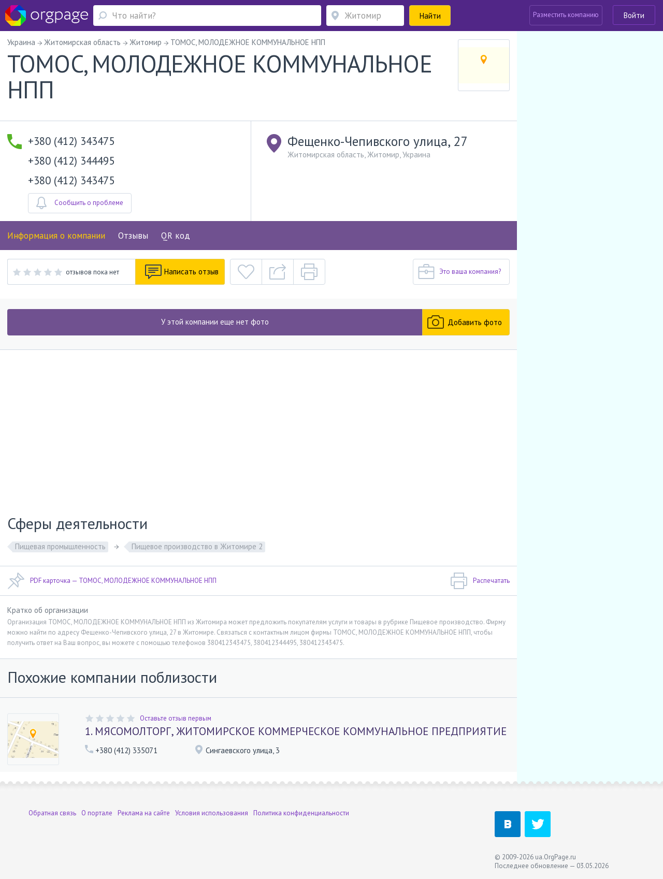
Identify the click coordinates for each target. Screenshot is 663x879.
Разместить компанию (566, 14)
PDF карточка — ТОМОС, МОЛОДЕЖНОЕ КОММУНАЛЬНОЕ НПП (112, 581)
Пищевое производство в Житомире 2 (197, 546)
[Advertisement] (258, 427)
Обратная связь (52, 813)
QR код (175, 235)
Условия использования (211, 813)
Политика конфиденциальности (301, 813)
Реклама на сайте (144, 813)
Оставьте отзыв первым (175, 718)
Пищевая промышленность (60, 546)
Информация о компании (56, 235)
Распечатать (480, 581)
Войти (634, 15)
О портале (96, 813)
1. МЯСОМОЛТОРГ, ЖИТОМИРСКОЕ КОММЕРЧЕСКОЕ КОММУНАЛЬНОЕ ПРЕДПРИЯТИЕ (296, 731)
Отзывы (133, 235)
